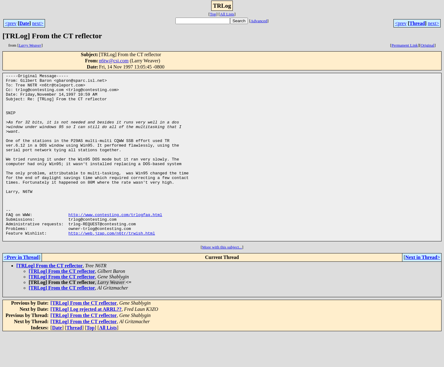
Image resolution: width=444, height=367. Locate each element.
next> (37, 23)
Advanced (259, 21)
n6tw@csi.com (114, 60)
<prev (10, 23)
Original (427, 45)
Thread (417, 23)
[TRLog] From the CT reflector (49, 299)
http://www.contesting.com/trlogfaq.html (115, 243)
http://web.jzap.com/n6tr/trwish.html (111, 265)
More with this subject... (222, 280)
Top (213, 14)
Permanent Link (405, 45)
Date (24, 23)
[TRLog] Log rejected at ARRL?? (86, 342)
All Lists (227, 14)
